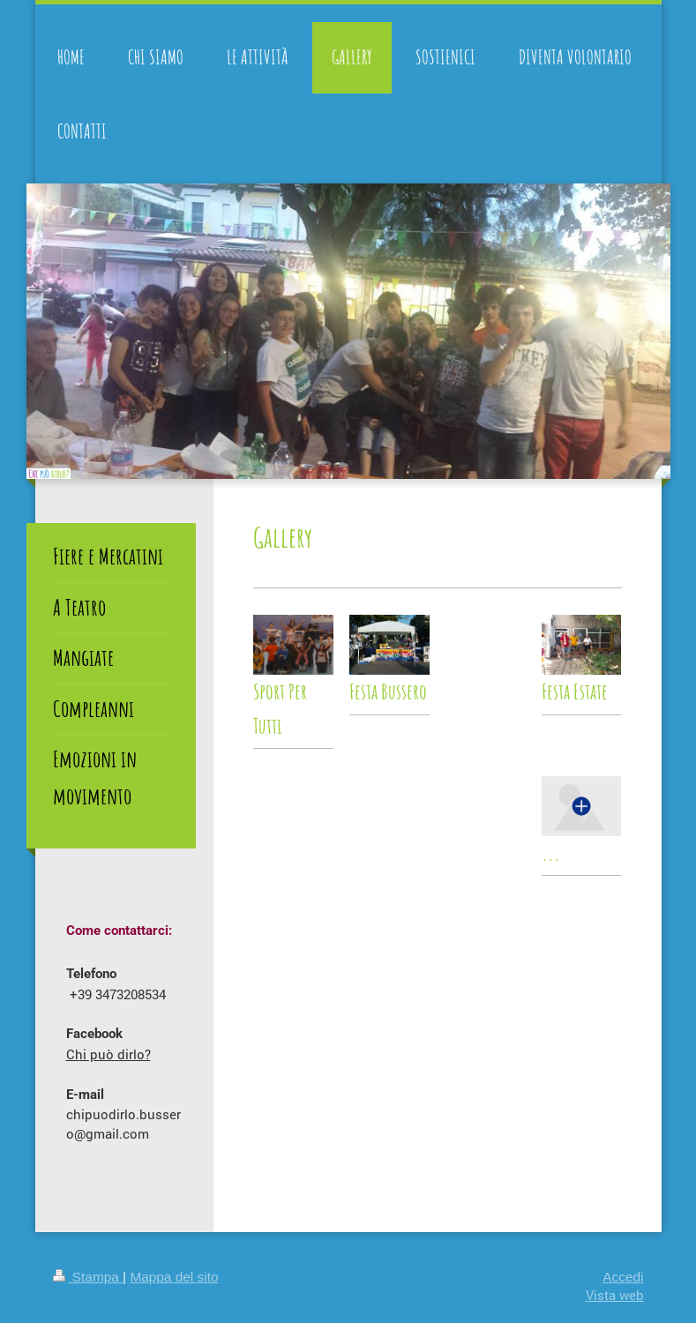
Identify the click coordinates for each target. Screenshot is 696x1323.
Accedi (622, 1276)
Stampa (88, 1276)
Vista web (615, 1295)
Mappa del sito (174, 1276)
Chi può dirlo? (108, 1054)
